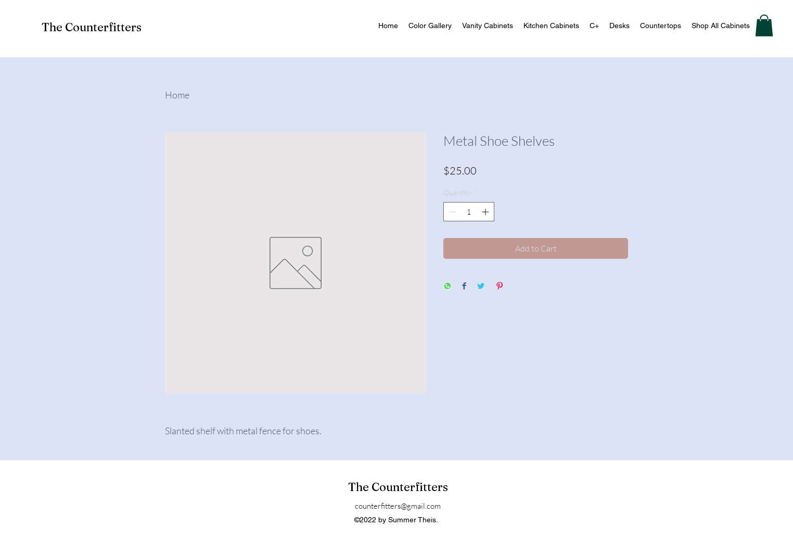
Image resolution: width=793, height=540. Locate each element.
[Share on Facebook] (464, 287)
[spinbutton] (469, 212)
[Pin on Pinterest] (499, 287)
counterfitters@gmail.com (398, 506)
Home (177, 95)
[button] (764, 25)
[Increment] (486, 212)
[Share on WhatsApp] (447, 287)
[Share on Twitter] (481, 287)
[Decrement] (451, 212)
